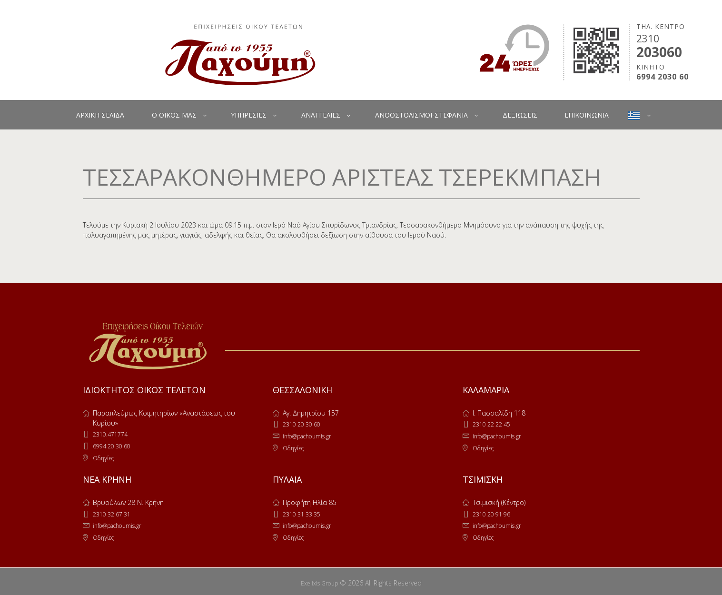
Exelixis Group (319, 580)
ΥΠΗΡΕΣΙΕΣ (249, 114)
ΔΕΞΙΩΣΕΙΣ (520, 114)
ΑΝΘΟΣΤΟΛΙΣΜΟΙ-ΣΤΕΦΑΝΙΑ (421, 114)
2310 (647, 38)
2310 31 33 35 (304, 512)
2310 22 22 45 (494, 423)
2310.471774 (112, 433)
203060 (659, 52)
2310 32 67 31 (115, 512)
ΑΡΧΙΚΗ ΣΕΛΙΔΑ (100, 114)
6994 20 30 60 (115, 445)
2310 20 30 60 (304, 423)
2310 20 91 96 (494, 512)
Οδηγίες (105, 456)
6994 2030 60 (662, 77)
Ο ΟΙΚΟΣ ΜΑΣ (174, 114)
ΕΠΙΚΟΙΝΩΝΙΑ (586, 114)
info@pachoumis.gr (312, 435)
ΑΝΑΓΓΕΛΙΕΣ (320, 114)
